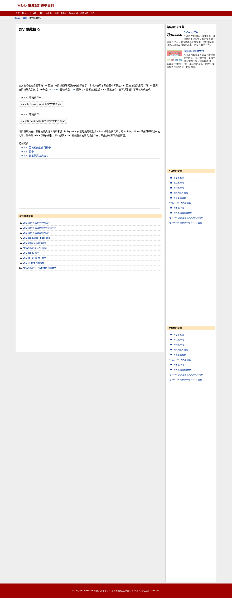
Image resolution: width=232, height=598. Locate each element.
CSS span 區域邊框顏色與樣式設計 (39, 228)
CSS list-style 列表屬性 (33, 263)
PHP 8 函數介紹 (176, 208)
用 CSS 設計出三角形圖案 (35, 248)
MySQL (49, 13)
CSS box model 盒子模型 (34, 258)
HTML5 (33, 13)
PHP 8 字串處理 (176, 178)
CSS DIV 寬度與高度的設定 (33, 155)
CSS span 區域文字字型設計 (36, 223)
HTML (25, 13)
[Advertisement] (89, 57)
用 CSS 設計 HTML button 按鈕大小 (39, 268)
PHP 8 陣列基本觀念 (178, 193)
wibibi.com (88, 590)
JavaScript (73, 13)
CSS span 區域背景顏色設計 (36, 233)
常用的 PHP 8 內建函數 (180, 203)
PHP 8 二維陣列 (176, 183)
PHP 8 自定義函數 (177, 198)
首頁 (18, 13)
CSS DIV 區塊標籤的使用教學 (35, 147)
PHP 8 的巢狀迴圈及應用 (180, 213)
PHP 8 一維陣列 (176, 188)
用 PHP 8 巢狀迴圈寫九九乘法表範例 (186, 218)
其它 (93, 13)
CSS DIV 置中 (26, 151)
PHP (41, 13)
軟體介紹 (84, 13)
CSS (57, 13)
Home (17, 18)
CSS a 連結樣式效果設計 (34, 243)
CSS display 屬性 (31, 253)
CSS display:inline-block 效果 (36, 238)
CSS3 (63, 13)
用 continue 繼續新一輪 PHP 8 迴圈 (185, 223)
